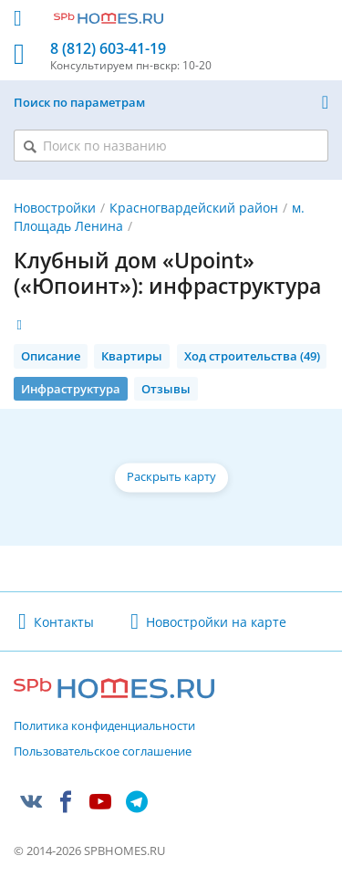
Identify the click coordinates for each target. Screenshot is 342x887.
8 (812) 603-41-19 (108, 48)
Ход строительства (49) (252, 356)
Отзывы (166, 389)
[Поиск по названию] (171, 146)
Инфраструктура (70, 389)
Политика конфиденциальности (104, 726)
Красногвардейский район (193, 207)
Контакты (64, 622)
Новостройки (55, 207)
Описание (50, 356)
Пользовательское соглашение (103, 752)
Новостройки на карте (216, 622)
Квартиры (131, 356)
